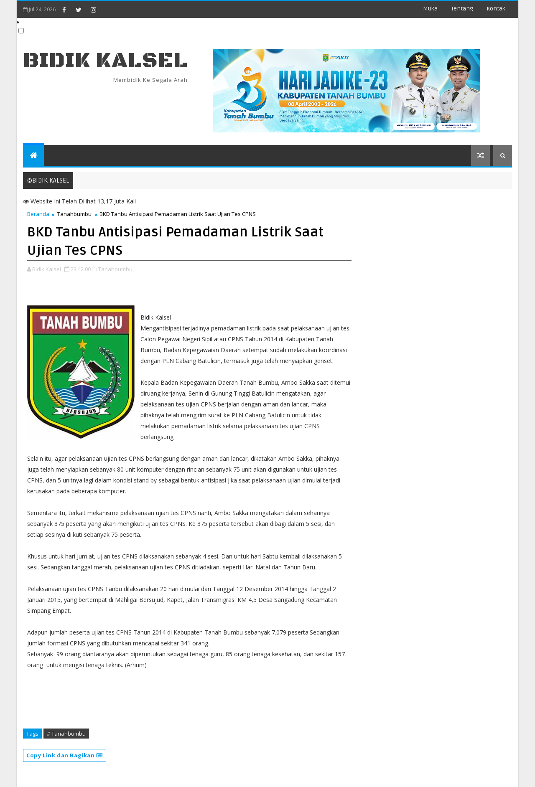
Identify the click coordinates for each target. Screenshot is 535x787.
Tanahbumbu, (116, 269)
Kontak (496, 8)
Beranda (38, 214)
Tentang (462, 8)
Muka (430, 8)
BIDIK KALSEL (105, 60)
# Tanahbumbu (66, 733)
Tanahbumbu (74, 214)
